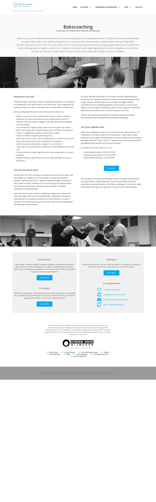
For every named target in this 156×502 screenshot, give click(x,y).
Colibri (112, 379)
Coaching (87, 7)
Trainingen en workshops (109, 7)
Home (75, 7)
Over (129, 7)
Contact (139, 7)
